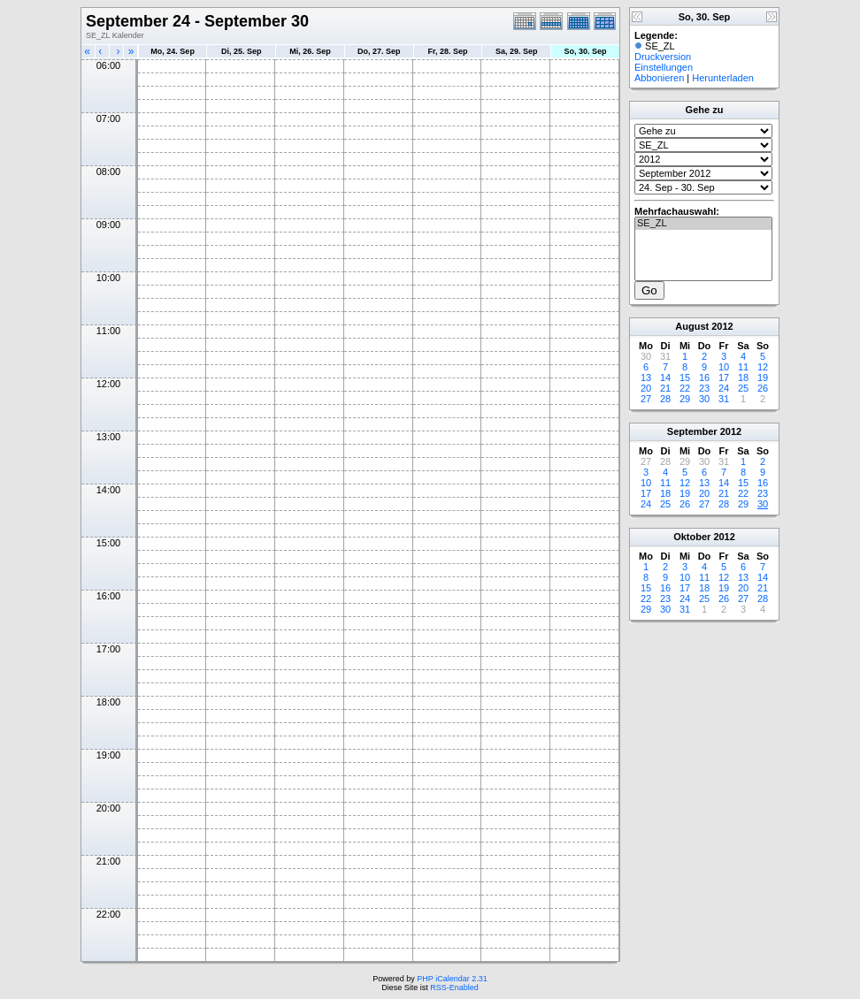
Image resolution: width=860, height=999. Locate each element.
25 (743, 388)
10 (723, 367)
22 (685, 388)
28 (665, 398)
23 (704, 388)
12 (762, 367)
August (692, 326)
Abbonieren (659, 77)
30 (704, 398)
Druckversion (662, 56)
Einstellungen (663, 67)
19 (762, 377)
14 (665, 377)
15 (685, 377)
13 (646, 377)
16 (704, 377)
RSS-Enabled (454, 987)
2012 (722, 326)
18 (743, 377)
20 (646, 388)
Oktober (691, 536)
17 (723, 377)
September (692, 431)
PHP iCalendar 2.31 (452, 978)
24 (723, 388)
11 (743, 367)
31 (723, 398)
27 (646, 398)
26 (762, 388)
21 (665, 388)
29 (685, 398)
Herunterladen (723, 77)
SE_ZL (703, 223)
